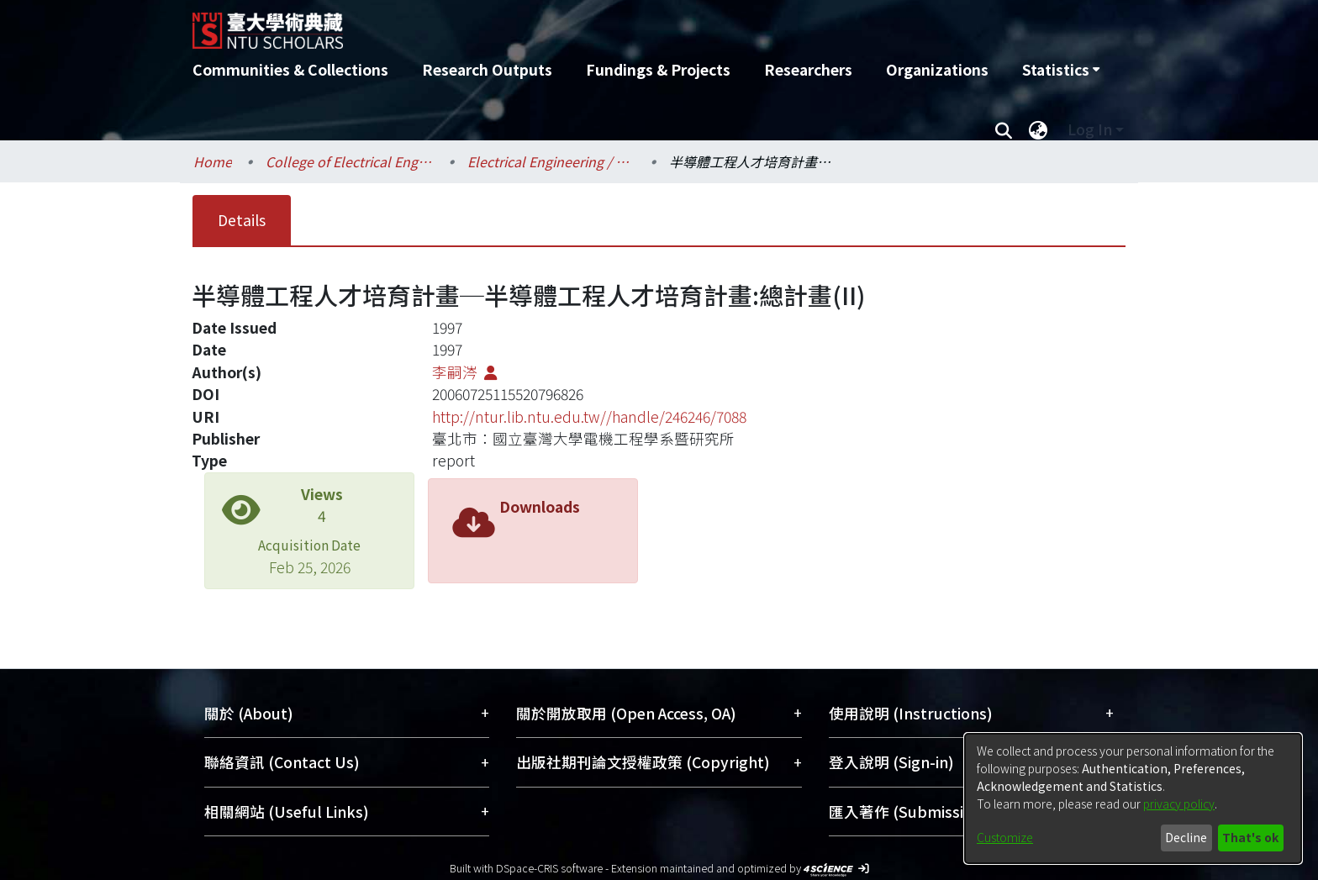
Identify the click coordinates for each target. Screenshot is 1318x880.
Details (242, 219)
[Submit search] (1003, 129)
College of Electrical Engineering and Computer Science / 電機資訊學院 (350, 161)
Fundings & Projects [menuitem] (658, 69)
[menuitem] (1060, 70)
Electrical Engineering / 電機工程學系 (551, 161)
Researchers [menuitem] (808, 69)
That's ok (1250, 837)
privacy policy (1179, 803)
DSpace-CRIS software (549, 868)
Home (212, 161)
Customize (1005, 837)
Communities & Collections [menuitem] (290, 69)
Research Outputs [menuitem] (487, 69)
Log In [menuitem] (1090, 129)
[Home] (568, 24)
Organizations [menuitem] (937, 69)
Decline (1186, 837)
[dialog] (1133, 798)
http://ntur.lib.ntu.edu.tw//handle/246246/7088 (589, 416)
